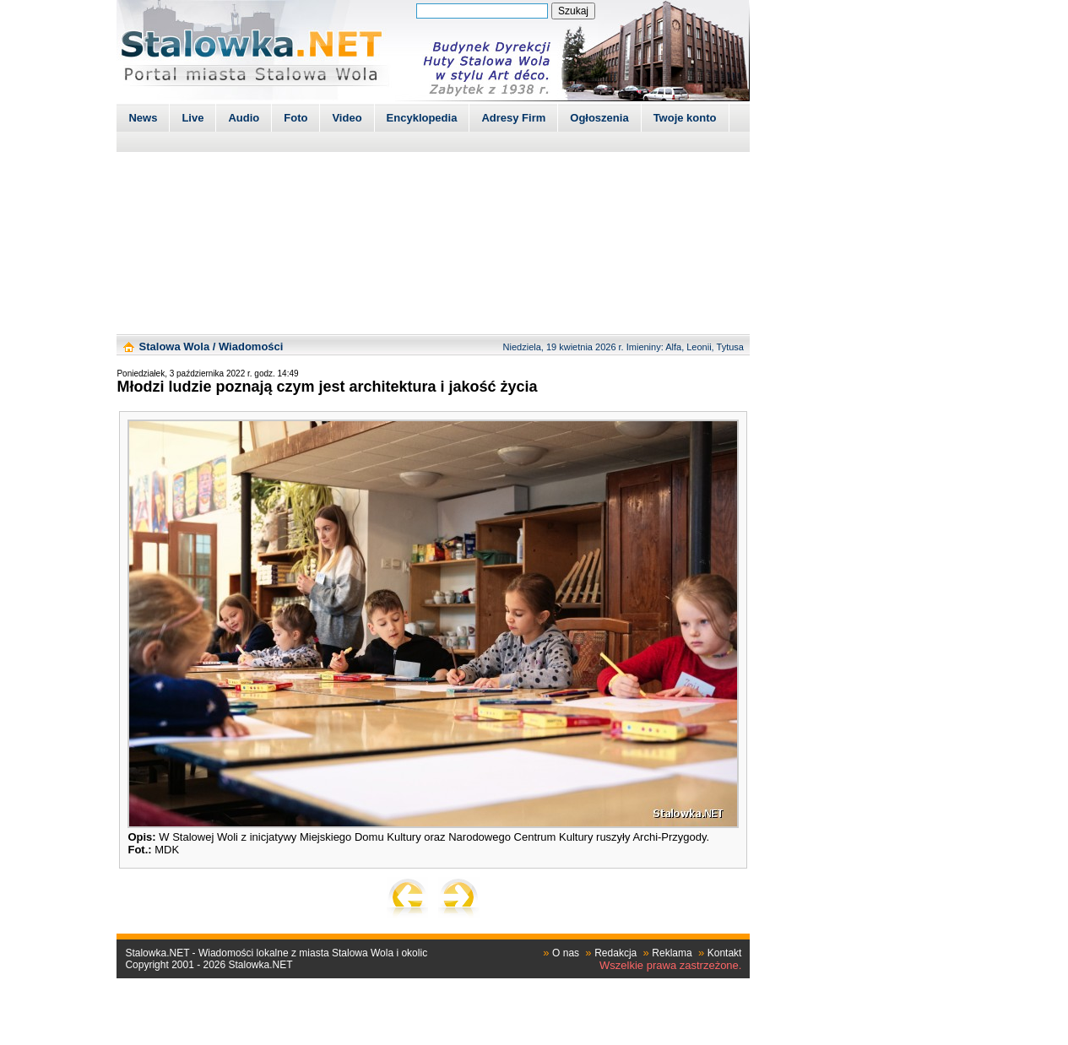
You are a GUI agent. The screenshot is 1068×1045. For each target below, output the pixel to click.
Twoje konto (685, 117)
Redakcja (615, 953)
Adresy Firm (513, 117)
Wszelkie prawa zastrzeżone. (670, 965)
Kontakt (724, 953)
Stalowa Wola (174, 346)
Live (192, 117)
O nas (565, 953)
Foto (295, 117)
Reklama (671, 953)
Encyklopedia (422, 117)
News (142, 117)
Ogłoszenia (599, 117)
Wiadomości (251, 346)
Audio (243, 117)
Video (346, 117)
